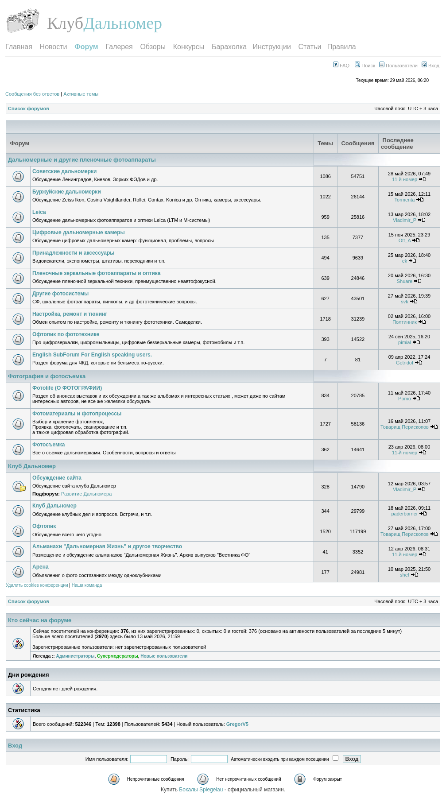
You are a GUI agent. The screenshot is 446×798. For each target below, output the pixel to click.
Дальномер (122, 23)
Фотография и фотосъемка (46, 376)
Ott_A (405, 240)
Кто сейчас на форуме (39, 620)
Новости (53, 46)
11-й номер (404, 179)
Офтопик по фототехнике (65, 334)
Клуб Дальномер (32, 466)
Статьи (310, 46)
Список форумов (28, 108)
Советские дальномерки (64, 171)
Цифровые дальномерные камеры (78, 232)
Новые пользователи (163, 656)
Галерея (118, 46)
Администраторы (75, 656)
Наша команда (87, 585)
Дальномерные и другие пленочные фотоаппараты (82, 159)
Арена (40, 567)
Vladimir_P (404, 220)
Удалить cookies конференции (37, 585)
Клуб (65, 23)
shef (404, 574)
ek (404, 260)
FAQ (341, 65)
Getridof (404, 362)
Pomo (404, 398)
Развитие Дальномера (86, 493)
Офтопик (44, 526)
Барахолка (229, 46)
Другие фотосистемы (60, 294)
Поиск (365, 65)
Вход (430, 65)
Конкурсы (188, 46)
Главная (18, 46)
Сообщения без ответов (32, 94)
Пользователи (398, 65)
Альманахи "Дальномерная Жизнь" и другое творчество (107, 546)
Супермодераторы (117, 656)
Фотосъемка (48, 445)
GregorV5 (237, 724)
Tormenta (405, 199)
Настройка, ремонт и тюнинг (69, 314)
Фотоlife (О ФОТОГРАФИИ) (67, 388)
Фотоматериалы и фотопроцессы (76, 414)
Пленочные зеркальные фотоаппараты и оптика (96, 273)
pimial (404, 342)
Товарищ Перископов (404, 427)
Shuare (404, 281)
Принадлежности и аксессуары (73, 253)
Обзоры (153, 46)
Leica (39, 212)
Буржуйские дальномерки (66, 192)
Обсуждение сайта (56, 478)
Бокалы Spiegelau (201, 789)
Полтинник (404, 322)
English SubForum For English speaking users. (92, 355)
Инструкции (271, 46)
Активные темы (80, 94)
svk (404, 301)
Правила (341, 46)
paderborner (404, 513)
